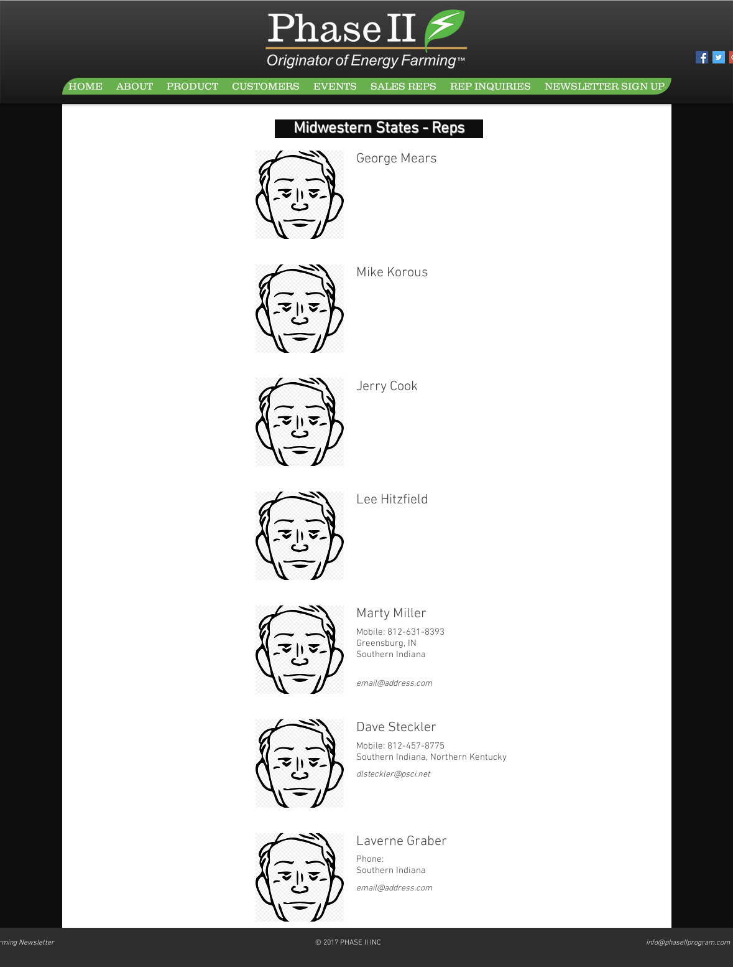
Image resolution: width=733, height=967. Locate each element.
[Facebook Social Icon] (702, 57)
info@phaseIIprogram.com (688, 942)
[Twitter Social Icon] (718, 57)
